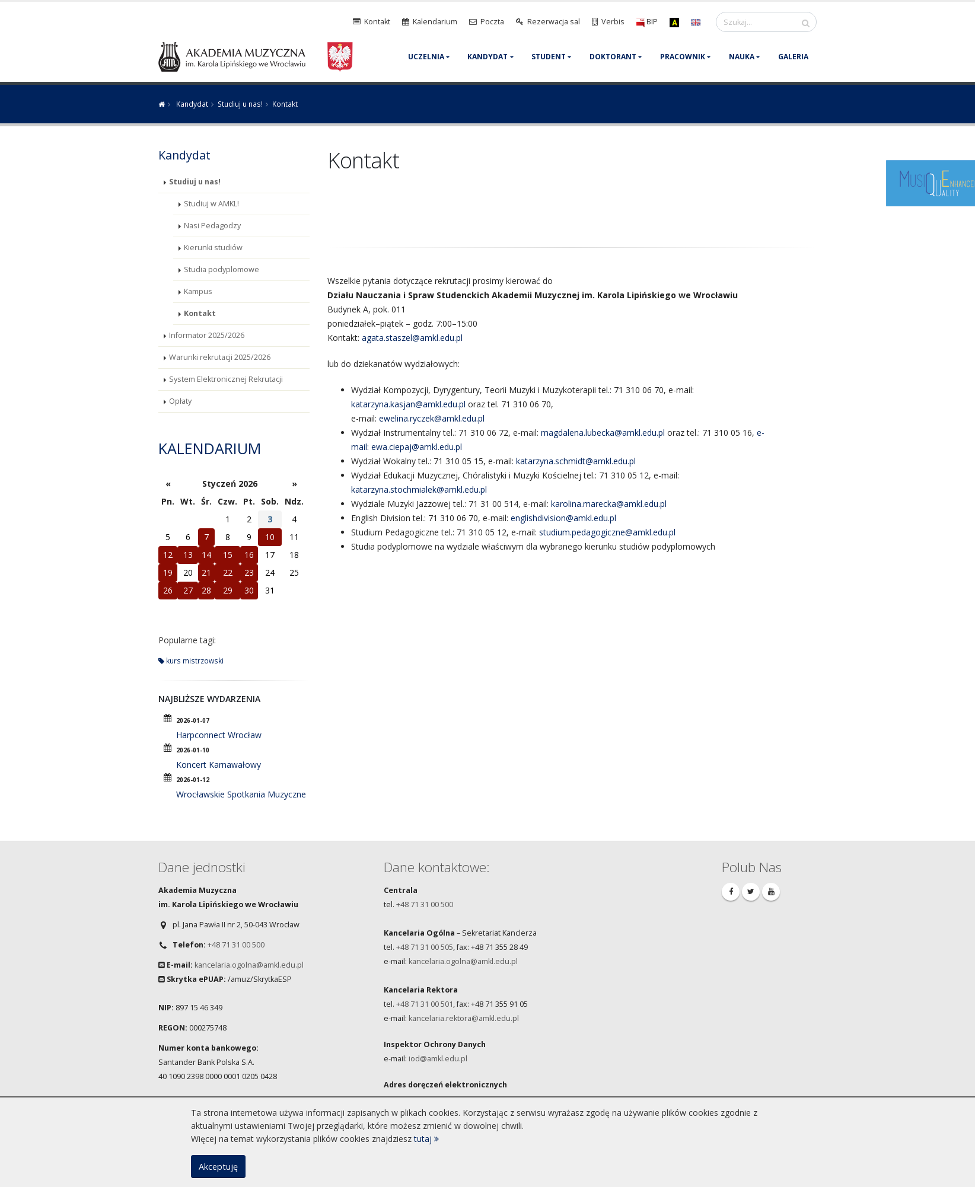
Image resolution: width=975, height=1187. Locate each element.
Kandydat (487, 57)
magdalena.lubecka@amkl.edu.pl (603, 432)
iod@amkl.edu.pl (438, 1059)
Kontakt (200, 313)
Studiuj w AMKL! (211, 204)
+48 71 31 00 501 (424, 1004)
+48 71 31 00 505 (424, 947)
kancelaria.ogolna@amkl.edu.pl (249, 965)
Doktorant (613, 57)
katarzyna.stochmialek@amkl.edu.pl (419, 489)
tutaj (426, 1138)
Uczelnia (426, 57)
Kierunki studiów (213, 247)
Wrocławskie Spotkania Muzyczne (241, 794)
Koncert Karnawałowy (218, 764)
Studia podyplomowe (221, 269)
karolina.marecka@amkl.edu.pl (609, 503)
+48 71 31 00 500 (236, 945)
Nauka (741, 57)
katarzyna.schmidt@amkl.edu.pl (576, 461)
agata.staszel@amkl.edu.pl (412, 337)
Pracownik (682, 57)
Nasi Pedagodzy (212, 226)
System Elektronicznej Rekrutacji (226, 379)
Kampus (198, 291)
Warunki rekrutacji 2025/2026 (219, 357)
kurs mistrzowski (191, 660)
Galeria (793, 57)
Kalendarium (209, 448)
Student (548, 57)
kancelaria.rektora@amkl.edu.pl (464, 1018)
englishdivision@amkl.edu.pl (563, 518)
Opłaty (180, 401)
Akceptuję (218, 1166)
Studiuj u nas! (240, 104)
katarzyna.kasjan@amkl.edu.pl (408, 404)
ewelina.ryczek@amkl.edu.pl (432, 418)
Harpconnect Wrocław (219, 735)
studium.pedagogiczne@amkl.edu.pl (607, 532)
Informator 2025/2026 (206, 335)
